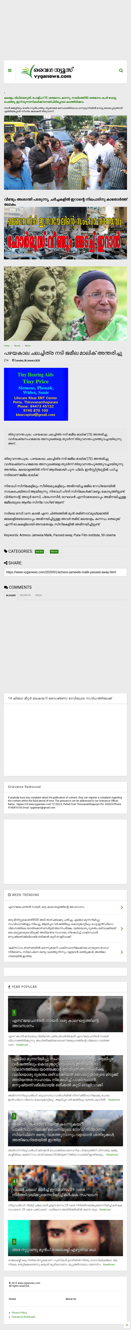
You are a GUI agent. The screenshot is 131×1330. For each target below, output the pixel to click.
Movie (27, 346)
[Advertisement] (65, 32)
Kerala (17, 346)
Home (6, 346)
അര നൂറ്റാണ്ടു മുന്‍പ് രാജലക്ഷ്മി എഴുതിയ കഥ (54, 1249)
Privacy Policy (19, 1312)
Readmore (22, 1044)
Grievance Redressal (23, 1317)
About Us (71, 1299)
